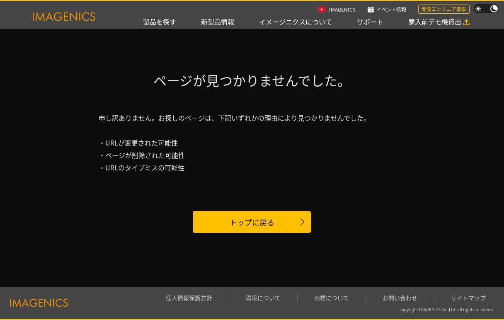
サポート (370, 22)
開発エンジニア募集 (444, 8)
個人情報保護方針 (189, 297)
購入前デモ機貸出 (434, 22)
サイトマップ (468, 297)
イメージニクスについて (295, 22)
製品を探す (159, 22)
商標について (331, 297)
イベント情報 (391, 9)
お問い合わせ (400, 297)
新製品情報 (217, 22)
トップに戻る (252, 222)
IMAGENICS (342, 9)
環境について (263, 297)
